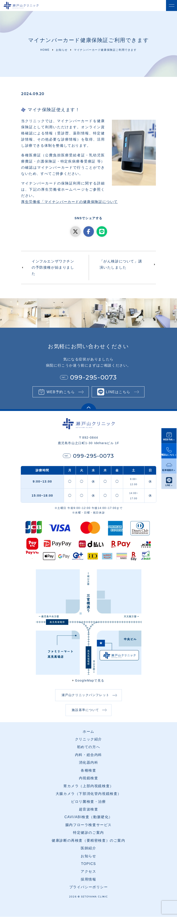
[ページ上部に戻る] (88, 407)
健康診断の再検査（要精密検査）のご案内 (88, 841)
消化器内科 (88, 763)
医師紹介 (88, 848)
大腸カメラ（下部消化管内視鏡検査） (88, 794)
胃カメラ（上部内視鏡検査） (88, 786)
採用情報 (88, 880)
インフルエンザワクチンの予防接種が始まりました (53, 267)
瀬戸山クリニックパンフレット (85, 695)
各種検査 (88, 770)
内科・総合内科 (88, 755)
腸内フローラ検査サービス (88, 825)
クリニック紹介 (88, 740)
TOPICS (88, 864)
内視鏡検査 (88, 778)
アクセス (88, 872)
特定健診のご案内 (88, 833)
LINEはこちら (118, 392)
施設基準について (85, 710)
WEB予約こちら (60, 392)
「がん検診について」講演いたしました (121, 264)
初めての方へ (88, 747)
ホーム (88, 732)
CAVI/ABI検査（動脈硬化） (88, 817)
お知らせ (88, 856)
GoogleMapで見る (89, 680)
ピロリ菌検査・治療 (88, 802)
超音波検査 (88, 810)
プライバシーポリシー (88, 887)
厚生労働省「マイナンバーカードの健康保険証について (69, 202)
